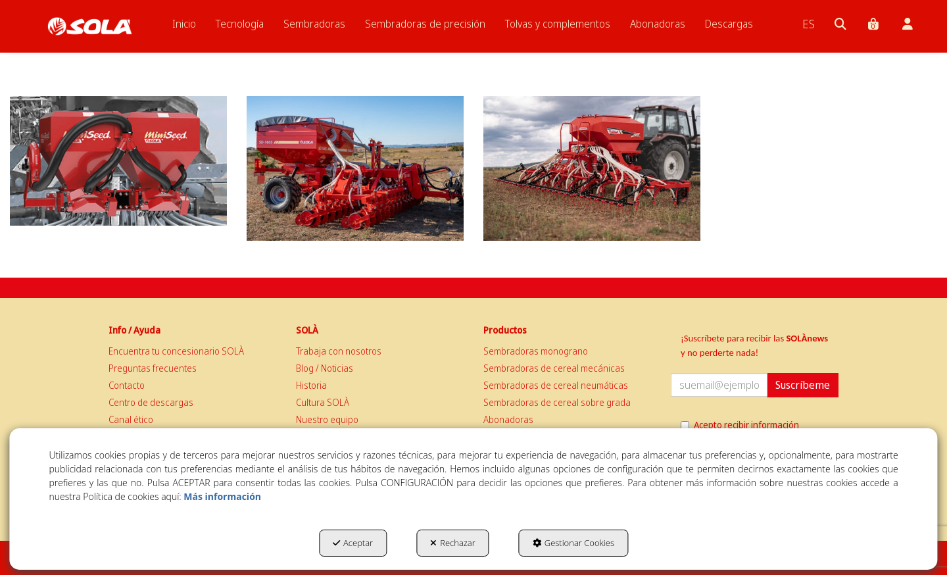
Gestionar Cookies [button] (573, 543)
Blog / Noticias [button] (324, 368)
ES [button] (808, 24)
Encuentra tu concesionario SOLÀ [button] (176, 351)
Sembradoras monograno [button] (535, 351)
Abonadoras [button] (508, 419)
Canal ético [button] (131, 419)
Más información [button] (222, 496)
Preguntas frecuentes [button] (153, 368)
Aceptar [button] (353, 543)
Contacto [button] (127, 385)
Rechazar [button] (452, 543)
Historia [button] (311, 385)
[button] (89, 26)
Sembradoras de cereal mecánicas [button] (554, 368)
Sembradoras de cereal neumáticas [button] (555, 385)
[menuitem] (184, 23)
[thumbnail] (118, 161)
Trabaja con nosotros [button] (338, 351)
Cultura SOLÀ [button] (322, 402)
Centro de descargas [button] (151, 402)
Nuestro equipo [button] (327, 419)
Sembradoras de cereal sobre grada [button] (557, 402)
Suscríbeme (802, 385)
